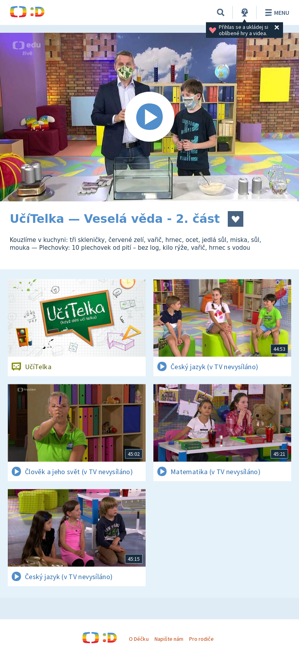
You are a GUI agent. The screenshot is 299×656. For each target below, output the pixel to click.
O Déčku (138, 638)
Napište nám (169, 638)
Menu (275, 12)
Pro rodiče (201, 638)
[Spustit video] (149, 117)
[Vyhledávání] (220, 12)
